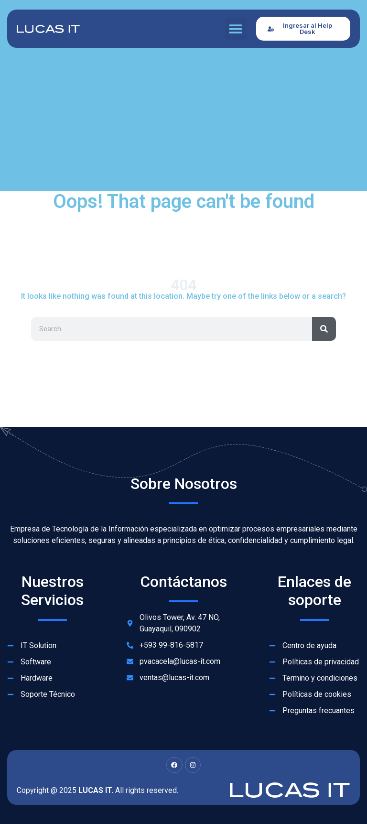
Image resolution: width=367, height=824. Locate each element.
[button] (236, 29)
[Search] (324, 329)
